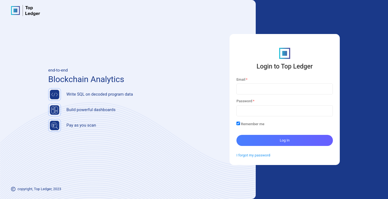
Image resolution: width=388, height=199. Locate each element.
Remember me (252, 124)
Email (240, 79)
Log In (285, 140)
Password (244, 101)
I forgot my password (253, 155)
